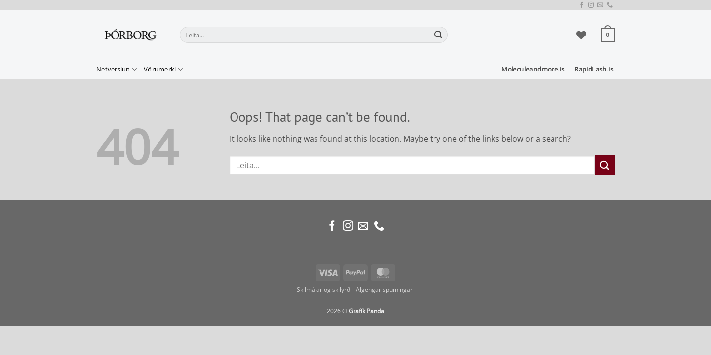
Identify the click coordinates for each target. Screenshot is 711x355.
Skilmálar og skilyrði (324, 289)
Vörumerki (163, 69)
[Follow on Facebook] (582, 5)
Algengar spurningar (385, 289)
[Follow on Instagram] (591, 5)
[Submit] (439, 35)
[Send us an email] (600, 5)
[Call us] (610, 5)
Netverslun (116, 69)
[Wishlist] (581, 35)
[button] (608, 35)
